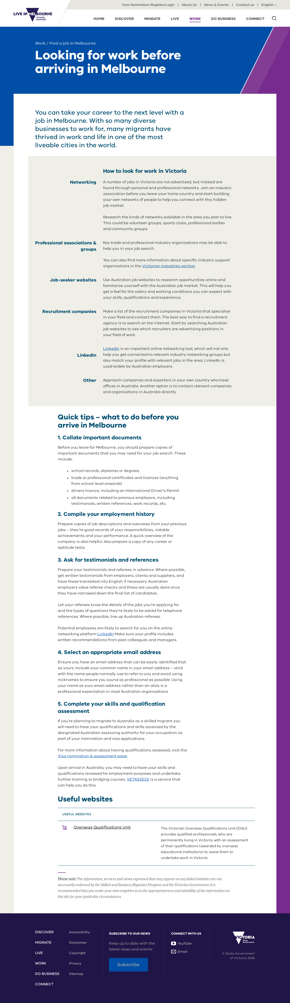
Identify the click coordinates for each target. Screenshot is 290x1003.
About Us (189, 4)
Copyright (77, 953)
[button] (274, 18)
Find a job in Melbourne (72, 43)
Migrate (43, 942)
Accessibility (79, 932)
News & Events (216, 4)
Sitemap (76, 974)
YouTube (181, 943)
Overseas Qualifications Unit (102, 827)
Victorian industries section (168, 266)
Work (40, 43)
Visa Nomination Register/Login (148, 4)
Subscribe (128, 965)
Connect (44, 984)
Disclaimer (78, 942)
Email (179, 951)
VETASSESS (138, 779)
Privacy (75, 963)
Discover (44, 932)
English (268, 4)
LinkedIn (111, 348)
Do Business (47, 973)
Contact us (245, 4)
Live (39, 952)
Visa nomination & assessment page (92, 756)
